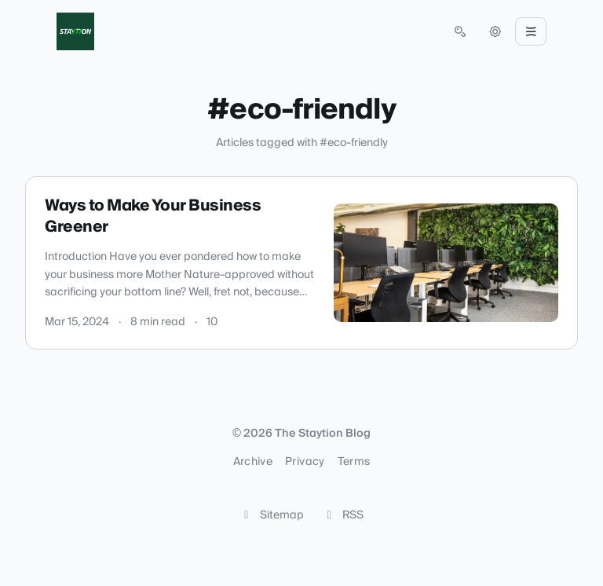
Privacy (304, 461)
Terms (354, 461)
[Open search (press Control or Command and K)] (460, 31)
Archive (252, 461)
